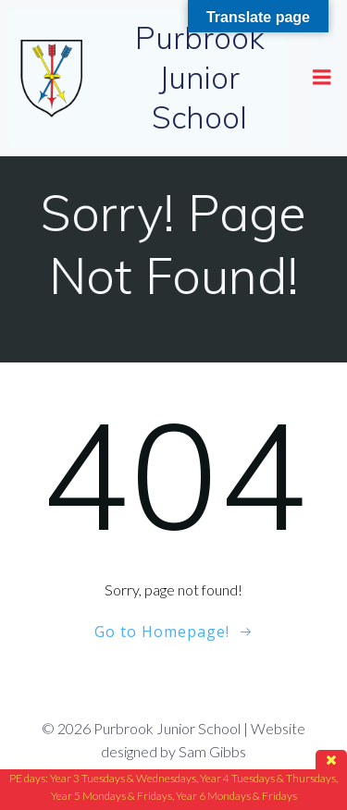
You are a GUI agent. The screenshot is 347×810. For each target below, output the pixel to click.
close (331, 759)
